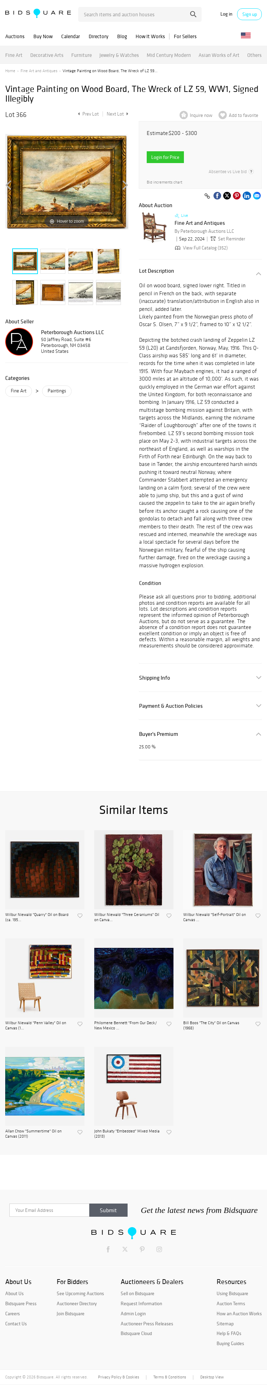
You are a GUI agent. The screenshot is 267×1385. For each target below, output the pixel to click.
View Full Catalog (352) (200, 248)
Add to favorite (243, 115)
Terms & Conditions (169, 1377)
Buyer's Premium (158, 734)
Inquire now (201, 115)
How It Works (150, 36)
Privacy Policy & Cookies (118, 1377)
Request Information (141, 1303)
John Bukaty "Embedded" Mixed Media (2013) (127, 1133)
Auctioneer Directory (77, 1303)
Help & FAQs (229, 1333)
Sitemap (225, 1323)
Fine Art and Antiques (39, 70)
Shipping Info (154, 677)
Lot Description (156, 270)
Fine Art (14, 55)
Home (10, 70)
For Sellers (185, 36)
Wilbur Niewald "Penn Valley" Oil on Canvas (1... (35, 1025)
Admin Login (133, 1313)
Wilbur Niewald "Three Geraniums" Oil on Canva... (126, 917)
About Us (14, 1293)
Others (254, 55)
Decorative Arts (47, 55)
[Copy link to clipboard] (207, 196)
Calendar (70, 36)
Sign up (249, 14)
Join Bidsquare (70, 1313)
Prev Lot (87, 114)
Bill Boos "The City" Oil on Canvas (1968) (211, 1025)
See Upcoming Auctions (80, 1293)
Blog (122, 36)
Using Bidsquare (232, 1293)
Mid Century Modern (169, 55)
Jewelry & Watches (119, 55)
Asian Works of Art (219, 55)
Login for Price (165, 157)
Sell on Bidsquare (137, 1293)
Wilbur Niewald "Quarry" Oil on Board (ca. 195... (36, 917)
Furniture (81, 55)
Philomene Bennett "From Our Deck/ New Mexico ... (125, 1025)
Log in (226, 14)
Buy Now (42, 36)
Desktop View (212, 1377)
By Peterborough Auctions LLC (204, 231)
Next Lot (117, 114)
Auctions (15, 36)
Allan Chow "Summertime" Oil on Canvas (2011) (33, 1133)
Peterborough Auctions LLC (72, 332)
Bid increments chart (164, 182)
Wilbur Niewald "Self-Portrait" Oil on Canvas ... (214, 917)
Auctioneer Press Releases (147, 1323)
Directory (98, 36)
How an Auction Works (239, 1313)
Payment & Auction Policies (171, 706)
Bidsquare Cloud (136, 1333)
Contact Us (16, 1323)
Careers (12, 1313)
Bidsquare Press (21, 1303)
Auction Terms (231, 1303)
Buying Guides (230, 1343)
